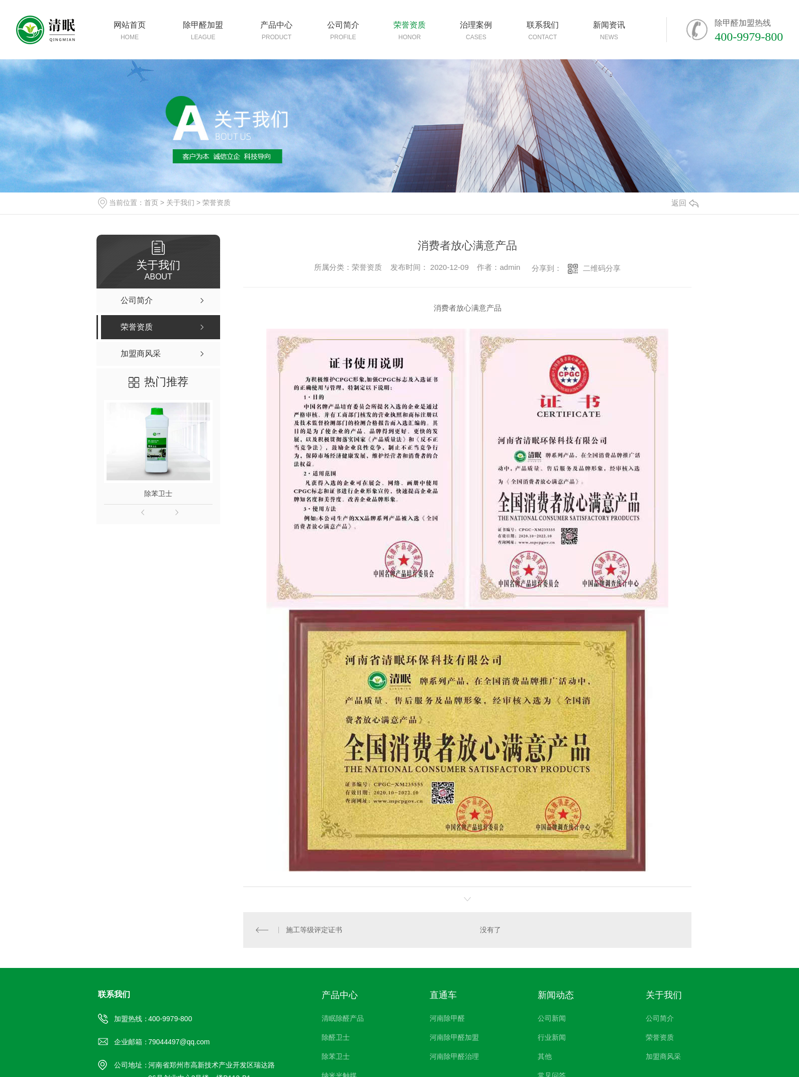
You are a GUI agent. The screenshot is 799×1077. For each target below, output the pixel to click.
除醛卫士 (336, 1037)
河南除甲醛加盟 (454, 1037)
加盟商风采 (663, 1056)
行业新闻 (552, 1037)
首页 (151, 203)
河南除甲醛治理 (454, 1056)
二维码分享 (602, 268)
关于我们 (180, 203)
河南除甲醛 (447, 1018)
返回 (684, 203)
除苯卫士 (158, 493)
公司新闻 (552, 1018)
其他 (545, 1056)
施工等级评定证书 (314, 930)
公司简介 (660, 1018)
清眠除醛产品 (343, 1018)
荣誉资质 (217, 203)
